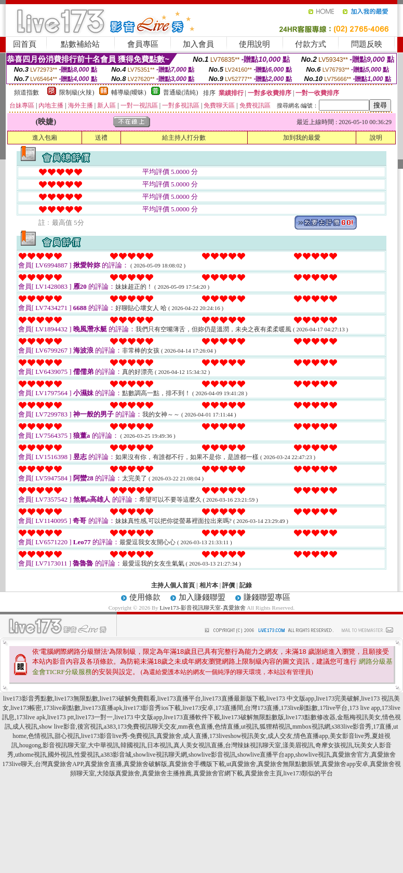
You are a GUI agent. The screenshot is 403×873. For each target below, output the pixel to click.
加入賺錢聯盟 (202, 597)
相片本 (208, 585)
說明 (376, 137)
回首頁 (24, 44)
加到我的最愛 (301, 137)
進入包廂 (44, 137)
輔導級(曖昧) (128, 92)
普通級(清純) (180, 92)
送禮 (101, 137)
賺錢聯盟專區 (267, 597)
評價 (228, 585)
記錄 (245, 585)
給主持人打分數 (184, 137)
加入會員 (198, 44)
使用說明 (254, 44)
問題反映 (366, 44)
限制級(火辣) (77, 92)
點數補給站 (80, 44)
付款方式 (310, 44)
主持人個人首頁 (173, 585)
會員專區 (142, 44)
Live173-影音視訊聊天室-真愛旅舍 (203, 608)
